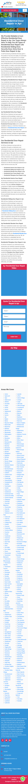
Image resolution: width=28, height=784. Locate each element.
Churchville (8, 507)
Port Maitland (20, 518)
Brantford (7, 449)
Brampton (7, 447)
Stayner (19, 587)
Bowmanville (8, 442)
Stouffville (20, 599)
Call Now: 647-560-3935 (9, 10)
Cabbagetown (8, 470)
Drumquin (7, 572)
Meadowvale (20, 424)
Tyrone (19, 643)
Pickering (19, 507)
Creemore (7, 538)
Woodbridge (20, 691)
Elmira (6, 593)
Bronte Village (8, 461)
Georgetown (8, 632)
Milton (19, 438)
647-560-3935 (7, 755)
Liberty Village (21, 398)
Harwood (7, 653)
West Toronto (20, 674)
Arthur (6, 413)
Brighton (7, 455)
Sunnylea (19, 609)
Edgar (6, 589)
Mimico (19, 442)
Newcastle (20, 469)
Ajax (6, 398)
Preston (19, 524)
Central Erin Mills (9, 495)
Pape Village (20, 492)
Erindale (7, 603)
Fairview (7, 612)
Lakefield (7, 701)
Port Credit (20, 511)
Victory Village (21, 651)
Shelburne (19, 563)
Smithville (19, 576)
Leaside (19, 394)
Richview (19, 536)
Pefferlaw (19, 501)
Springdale (20, 584)
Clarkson (7, 511)
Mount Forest (20, 455)
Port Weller (20, 522)
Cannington (8, 486)
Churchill (7, 501)
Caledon (7, 472)
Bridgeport (7, 453)
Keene (6, 687)
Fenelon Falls (8, 616)
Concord (7, 526)
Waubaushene (21, 662)
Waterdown (20, 656)
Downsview (8, 553)
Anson (6, 409)
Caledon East (8, 474)
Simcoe (19, 572)
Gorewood (7, 637)
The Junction (20, 620)
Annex (6, 407)
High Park (7, 662)
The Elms (19, 618)
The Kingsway (21, 622)
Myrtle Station (21, 461)
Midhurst (19, 432)
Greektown (7, 641)
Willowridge (20, 689)
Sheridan (19, 564)
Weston (19, 678)
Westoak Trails (21, 676)
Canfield (7, 484)
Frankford (7, 628)
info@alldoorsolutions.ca (10, 758)
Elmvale (7, 595)
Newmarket (20, 470)
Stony (18, 597)
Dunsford (7, 580)
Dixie (6, 545)
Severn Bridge (20, 559)
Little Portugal (21, 405)
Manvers (19, 413)
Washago (19, 655)
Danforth (7, 539)
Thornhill (19, 630)
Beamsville (8, 424)
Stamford (19, 586)
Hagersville (8, 647)
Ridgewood (20, 538)
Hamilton (7, 651)
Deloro (6, 543)
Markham (19, 417)
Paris (18, 493)
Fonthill (7, 622)
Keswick (7, 693)
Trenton (19, 637)
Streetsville (20, 605)
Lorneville (19, 409)
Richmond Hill (21, 534)
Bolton (6, 436)
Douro (6, 551)
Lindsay (19, 400)
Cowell (6, 534)
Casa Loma (8, 490)
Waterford (19, 658)
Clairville (7, 509)
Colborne (7, 520)
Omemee (19, 484)
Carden (7, 488)
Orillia (18, 488)
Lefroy (19, 396)
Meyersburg (20, 430)
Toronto (19, 633)
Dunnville (7, 578)
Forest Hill (7, 626)
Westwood (20, 679)
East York (7, 586)
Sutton (19, 610)
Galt (6, 630)
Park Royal (20, 495)
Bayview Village (9, 423)
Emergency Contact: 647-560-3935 (14, 781)
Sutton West (20, 612)
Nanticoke (20, 463)
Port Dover (20, 515)
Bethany (7, 428)
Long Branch (20, 407)
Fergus (6, 618)
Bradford (7, 444)
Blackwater (8, 432)
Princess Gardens (22, 526)
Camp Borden (8, 480)
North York (20, 476)
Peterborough (20, 505)
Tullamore (19, 641)
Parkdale (19, 497)
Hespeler (7, 660)
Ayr (6, 31)
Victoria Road (20, 649)
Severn (19, 557)
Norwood (19, 478)
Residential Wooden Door (20, 233)
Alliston (7, 401)
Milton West (20, 440)
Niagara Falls (20, 474)
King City (7, 695)
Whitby (19, 681)
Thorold (19, 632)
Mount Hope (20, 457)
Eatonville (7, 587)
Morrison (19, 453)
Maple (18, 415)
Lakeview (7, 702)
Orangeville (20, 486)
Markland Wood (21, 419)
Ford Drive (7, 624)
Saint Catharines (21, 545)
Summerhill (20, 607)
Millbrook (19, 436)
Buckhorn (7, 463)
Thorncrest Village (22, 628)
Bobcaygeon (8, 434)
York (18, 697)
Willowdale (20, 687)
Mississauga (20, 444)
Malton (19, 411)
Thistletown (20, 624)
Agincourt (7, 396)
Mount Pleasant (21, 459)
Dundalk (7, 574)
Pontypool (20, 509)
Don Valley (7, 549)
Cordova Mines (9, 530)
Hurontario (7, 676)
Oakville (19, 480)
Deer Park (7, 541)
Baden (6, 419)
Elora (6, 597)
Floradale (7, 620)
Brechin (7, 451)
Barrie (6, 421)
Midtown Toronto (21, 434)
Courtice (7, 532)
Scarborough (20, 547)
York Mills (19, 699)
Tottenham (20, 635)
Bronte (6, 459)
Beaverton (7, 426)
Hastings (7, 655)
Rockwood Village (22, 541)
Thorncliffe (20, 626)
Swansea (19, 614)
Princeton (19, 528)
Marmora (19, 421)
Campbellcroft (8, 482)
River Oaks (20, 539)
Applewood (8, 411)
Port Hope (20, 516)
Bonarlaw (7, 438)
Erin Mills (7, 601)
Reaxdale (19, 532)
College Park (8, 522)
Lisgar (18, 401)
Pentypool (19, 503)
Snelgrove (19, 578)
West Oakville (20, 672)
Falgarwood (8, 614)
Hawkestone (8, 656)
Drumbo (7, 570)
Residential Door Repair (15, 31)
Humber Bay (8, 664)
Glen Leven (8, 635)
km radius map (14, 362)
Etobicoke (7, 607)
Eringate (7, 605)
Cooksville (7, 528)
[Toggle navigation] (25, 10)
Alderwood (8, 400)
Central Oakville (9, 497)
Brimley (7, 457)
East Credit (8, 582)
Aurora (6, 415)
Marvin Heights (21, 423)
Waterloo (19, 660)
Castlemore (8, 492)
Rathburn (19, 530)
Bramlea (7, 446)
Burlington (7, 467)
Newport (19, 472)
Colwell (7, 524)
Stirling (19, 589)
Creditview (7, 536)
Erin (6, 599)
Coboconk (7, 516)
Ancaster (7, 403)
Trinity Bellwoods (21, 639)
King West (7, 697)
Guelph (7, 645)
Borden (7, 440)
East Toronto (8, 584)
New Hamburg (21, 465)
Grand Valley (8, 639)
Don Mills (7, 547)
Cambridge (8, 478)
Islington (7, 685)
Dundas (7, 576)
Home (2, 31)
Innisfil (6, 683)
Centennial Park (9, 493)
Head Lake (7, 658)
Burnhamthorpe (9, 469)
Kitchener (7, 699)
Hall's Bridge (8, 649)
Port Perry (19, 520)
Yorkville (19, 701)
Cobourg (7, 518)
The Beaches (20, 616)
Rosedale (19, 543)
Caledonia (7, 476)
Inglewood (7, 678)
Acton (6, 394)
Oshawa (19, 490)
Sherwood (20, 566)
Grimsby (7, 643)
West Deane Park (21, 666)
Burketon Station (9, 465)
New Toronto (20, 467)
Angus (6, 405)
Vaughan (19, 647)
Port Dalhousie (21, 513)
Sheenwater (20, 561)
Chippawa (7, 499)
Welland (19, 664)
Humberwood (8, 674)
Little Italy (19, 403)
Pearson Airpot (21, 499)
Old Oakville (20, 482)
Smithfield (20, 574)
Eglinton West (8, 591)
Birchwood (7, 430)
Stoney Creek (20, 595)
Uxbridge (19, 645)
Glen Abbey (8, 633)
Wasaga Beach (21, 653)
